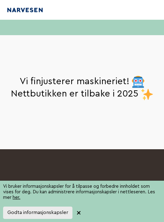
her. (16, 197)
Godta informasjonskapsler (37, 212)
